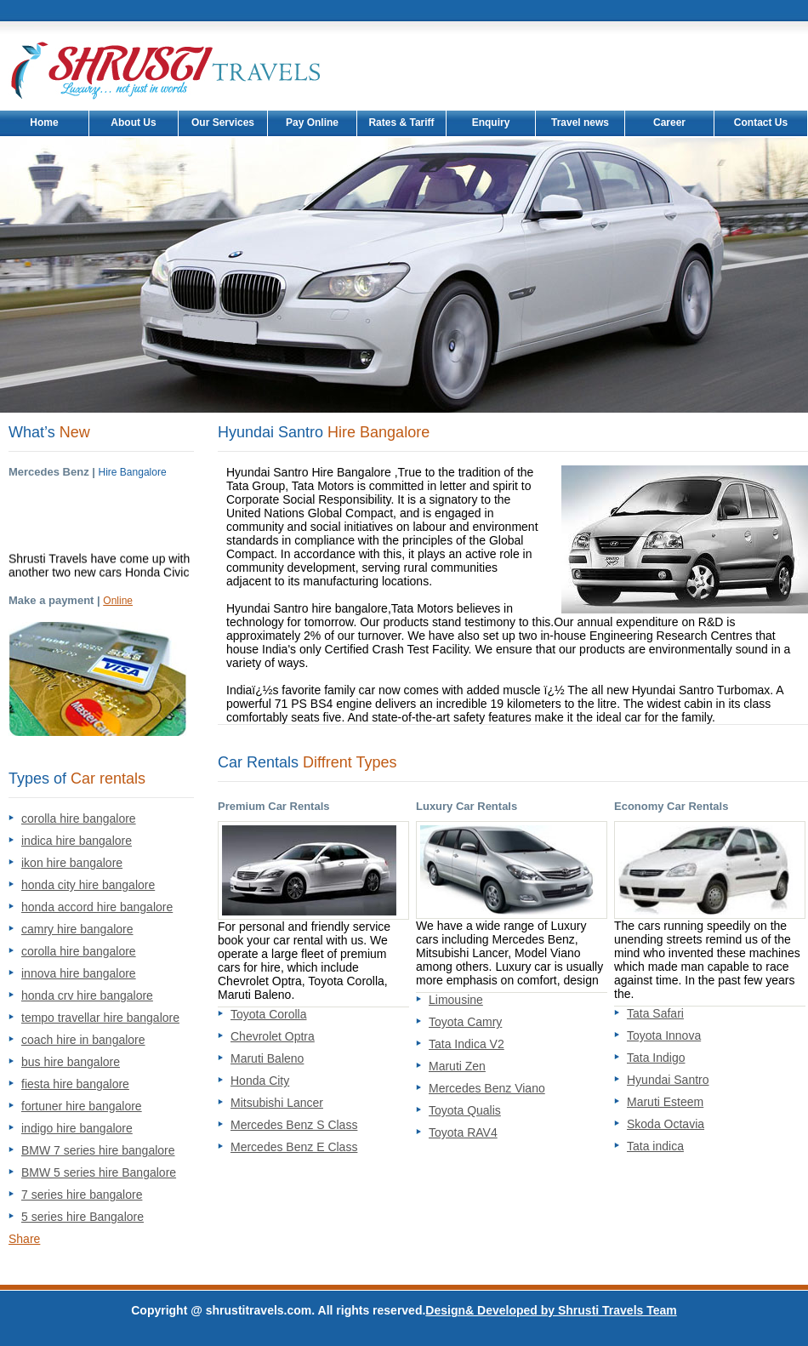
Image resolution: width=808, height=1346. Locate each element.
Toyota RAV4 (463, 1132)
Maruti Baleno (267, 1058)
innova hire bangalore (78, 973)
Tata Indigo (656, 1057)
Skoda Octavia (665, 1124)
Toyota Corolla (268, 1014)
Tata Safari (655, 1013)
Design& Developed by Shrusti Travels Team (550, 1310)
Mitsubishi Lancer (276, 1102)
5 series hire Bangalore (82, 1216)
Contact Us (761, 122)
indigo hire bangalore (77, 1128)
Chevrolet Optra (272, 1036)
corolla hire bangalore (78, 818)
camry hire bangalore (77, 929)
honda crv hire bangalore (87, 995)
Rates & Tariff (401, 122)
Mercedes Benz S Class (293, 1125)
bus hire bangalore (70, 1062)
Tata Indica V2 (466, 1044)
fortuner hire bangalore (81, 1106)
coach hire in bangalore (83, 1040)
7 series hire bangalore (81, 1194)
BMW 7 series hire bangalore (98, 1150)
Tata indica (655, 1146)
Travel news (580, 122)
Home (44, 122)
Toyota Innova (664, 1035)
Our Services (222, 122)
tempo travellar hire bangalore (100, 1017)
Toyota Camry (465, 1022)
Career (669, 122)
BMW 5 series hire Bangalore (98, 1172)
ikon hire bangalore (71, 863)
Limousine (456, 1000)
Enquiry (491, 122)
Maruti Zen (457, 1066)
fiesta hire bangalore (75, 1084)
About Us (133, 122)
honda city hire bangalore (88, 885)
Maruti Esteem (665, 1102)
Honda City (259, 1080)
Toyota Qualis (465, 1110)
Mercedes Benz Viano (487, 1088)
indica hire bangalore (76, 840)
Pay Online (312, 122)
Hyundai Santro (668, 1079)
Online (118, 601)
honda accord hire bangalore (97, 907)
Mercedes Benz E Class (293, 1147)
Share (24, 1239)
